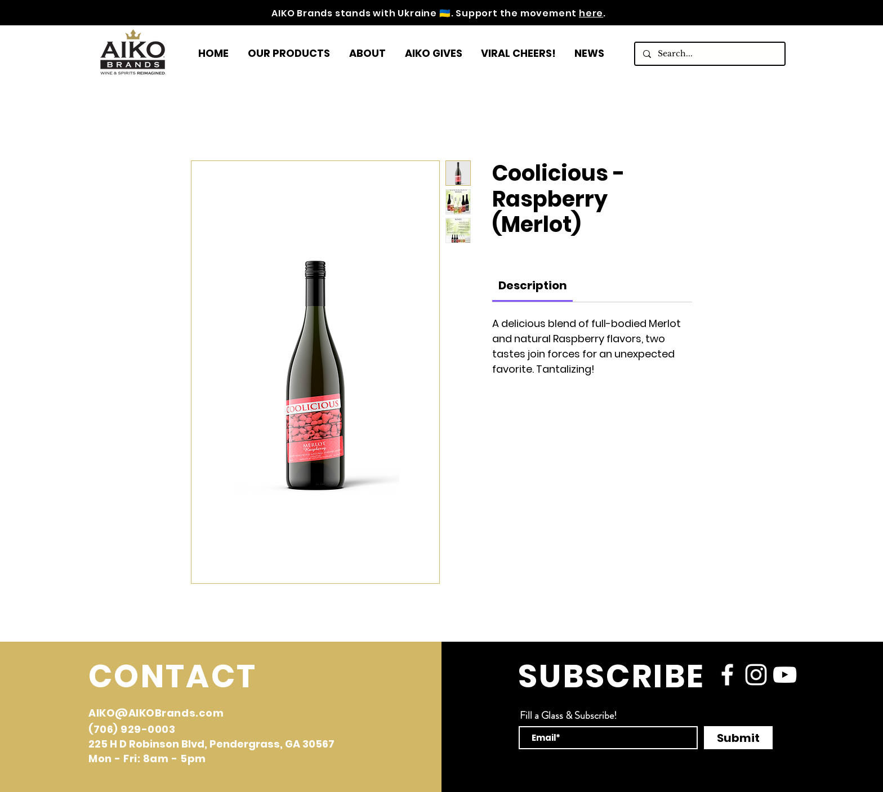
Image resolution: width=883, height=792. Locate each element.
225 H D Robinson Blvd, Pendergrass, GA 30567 (211, 744)
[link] (532, 285)
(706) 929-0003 (132, 729)
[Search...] (709, 54)
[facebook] (727, 674)
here (591, 13)
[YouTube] (784, 674)
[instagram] (756, 674)
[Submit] (738, 737)
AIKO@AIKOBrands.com (156, 713)
